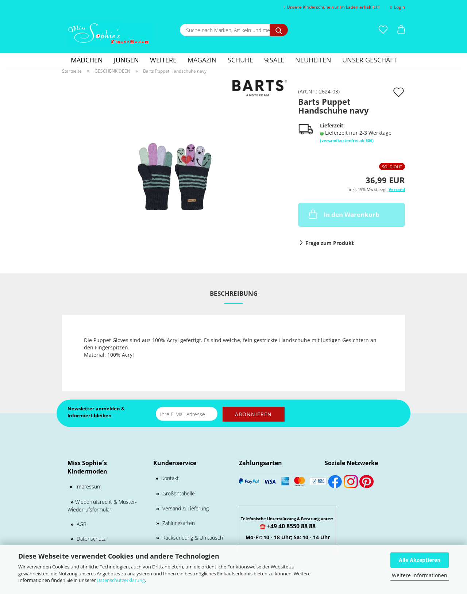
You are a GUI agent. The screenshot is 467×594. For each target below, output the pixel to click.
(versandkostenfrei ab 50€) (347, 140)
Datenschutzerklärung (121, 580)
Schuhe (240, 59)
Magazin (202, 59)
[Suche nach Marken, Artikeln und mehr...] (279, 30)
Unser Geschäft (369, 59)
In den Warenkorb (343, 214)
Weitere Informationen (419, 575)
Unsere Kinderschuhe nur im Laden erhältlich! (331, 7)
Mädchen (87, 59)
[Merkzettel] (383, 30)
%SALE (274, 59)
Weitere (163, 59)
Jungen (126, 59)
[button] (401, 30)
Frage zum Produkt (329, 242)
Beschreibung (234, 293)
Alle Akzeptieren (419, 559)
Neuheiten (313, 59)
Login (397, 7)
